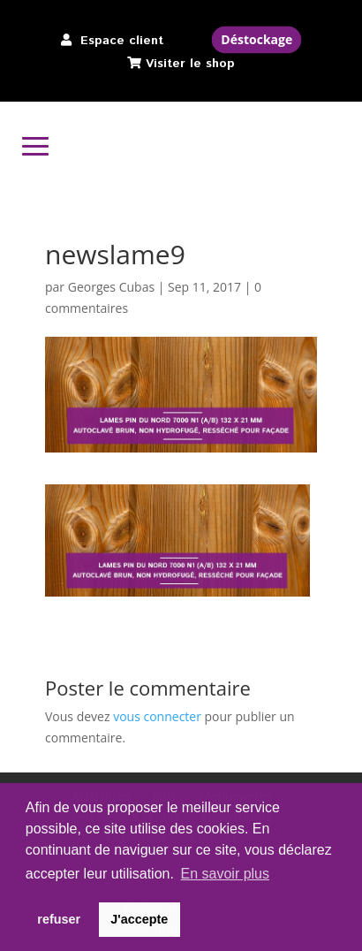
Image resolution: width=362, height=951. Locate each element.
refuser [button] (58, 919)
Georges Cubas (111, 286)
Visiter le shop (190, 63)
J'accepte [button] (139, 919)
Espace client (121, 40)
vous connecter (157, 716)
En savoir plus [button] (225, 873)
